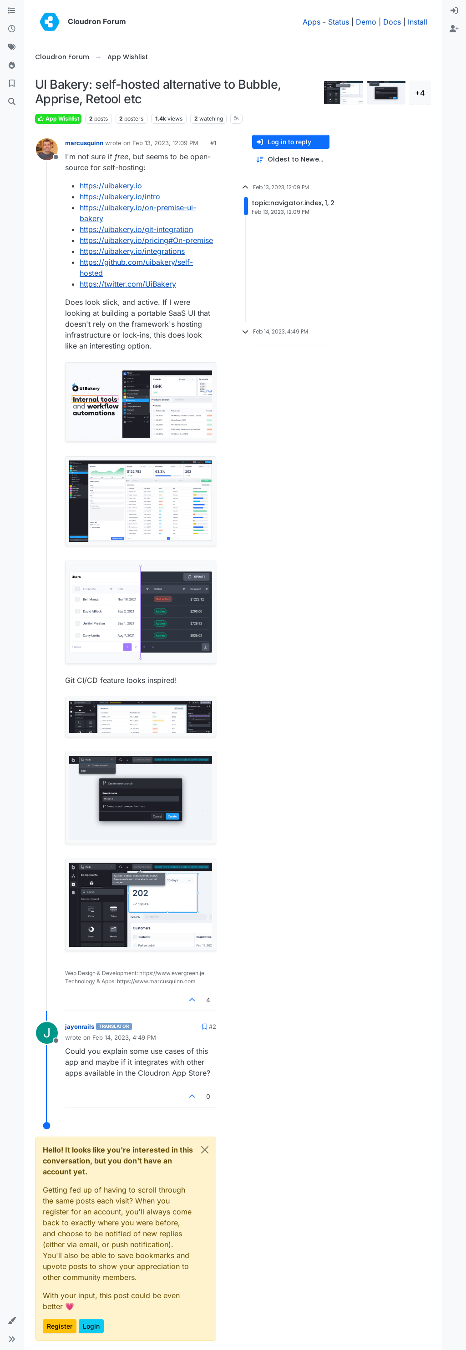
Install (417, 21)
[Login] (454, 11)
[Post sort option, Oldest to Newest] (290, 159)
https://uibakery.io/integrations (132, 251)
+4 (420, 92)
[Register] (454, 29)
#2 (212, 1026)
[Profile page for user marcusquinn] (47, 149)
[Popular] (12, 65)
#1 (213, 143)
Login (91, 1326)
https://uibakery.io (111, 185)
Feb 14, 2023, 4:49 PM (124, 1037)
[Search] (12, 102)
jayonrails (79, 1026)
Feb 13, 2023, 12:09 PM (165, 143)
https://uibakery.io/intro (120, 196)
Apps (311, 21)
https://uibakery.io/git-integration (136, 229)
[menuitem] (454, 11)
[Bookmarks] (12, 83)
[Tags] (12, 47)
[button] (12, 1321)
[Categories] (12, 11)
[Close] (205, 1150)
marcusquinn (84, 143)
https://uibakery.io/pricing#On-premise (146, 240)
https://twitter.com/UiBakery (128, 283)
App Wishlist (58, 118)
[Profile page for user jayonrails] (47, 1033)
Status (338, 21)
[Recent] (12, 29)
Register (59, 1326)
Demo (366, 21)
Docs (392, 21)
